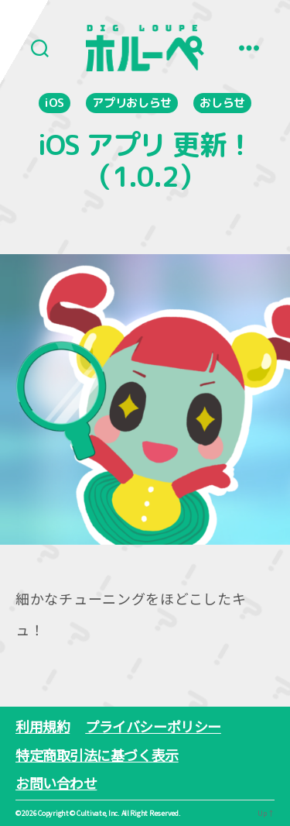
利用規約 (42, 726)
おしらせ (222, 103)
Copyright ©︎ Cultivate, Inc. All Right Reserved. (109, 813)
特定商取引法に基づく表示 (97, 755)
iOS (54, 103)
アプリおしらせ (132, 103)
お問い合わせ (56, 783)
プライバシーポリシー (153, 726)
